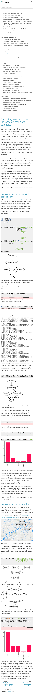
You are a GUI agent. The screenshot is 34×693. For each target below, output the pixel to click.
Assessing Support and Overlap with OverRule (12, 90)
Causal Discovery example (8, 80)
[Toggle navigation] (31, 2)
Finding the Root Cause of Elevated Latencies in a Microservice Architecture (15, 46)
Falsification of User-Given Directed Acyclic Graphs (13, 57)
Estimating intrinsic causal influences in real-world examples (16, 53)
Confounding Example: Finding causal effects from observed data (16, 19)
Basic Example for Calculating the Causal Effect (12, 13)
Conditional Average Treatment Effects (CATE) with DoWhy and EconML (17, 21)
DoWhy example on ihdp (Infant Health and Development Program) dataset (16, 62)
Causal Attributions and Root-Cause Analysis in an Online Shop (15, 43)
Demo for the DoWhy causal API (9, 32)
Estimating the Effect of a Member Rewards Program (13, 41)
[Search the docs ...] (17, 7)
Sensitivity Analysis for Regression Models (11, 84)
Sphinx (9, 691)
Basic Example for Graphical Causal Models (11, 15)
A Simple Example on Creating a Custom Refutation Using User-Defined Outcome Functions (17, 93)
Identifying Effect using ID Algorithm (10, 110)
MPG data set (22, 199)
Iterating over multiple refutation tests (10, 30)
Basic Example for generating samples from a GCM (13, 17)
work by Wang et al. (22, 209)
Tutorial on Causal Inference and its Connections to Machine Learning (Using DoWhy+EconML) (17, 24)
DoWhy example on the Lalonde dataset (11, 65)
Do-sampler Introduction (8, 34)
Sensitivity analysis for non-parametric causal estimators (14, 86)
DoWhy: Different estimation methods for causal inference (14, 98)
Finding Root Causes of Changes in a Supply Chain (13, 51)
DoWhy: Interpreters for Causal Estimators (11, 102)
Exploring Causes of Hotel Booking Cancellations (12, 39)
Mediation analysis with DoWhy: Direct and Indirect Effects (14, 28)
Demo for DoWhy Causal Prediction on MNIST (12, 71)
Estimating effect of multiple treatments (10, 106)
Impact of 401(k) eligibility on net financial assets (12, 49)
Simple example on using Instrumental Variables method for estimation (17, 100)
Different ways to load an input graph (10, 78)
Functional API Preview (7, 26)
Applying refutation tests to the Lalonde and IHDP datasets (14, 67)
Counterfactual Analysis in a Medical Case (11, 55)
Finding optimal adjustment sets (9, 108)
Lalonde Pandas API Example (9, 73)
